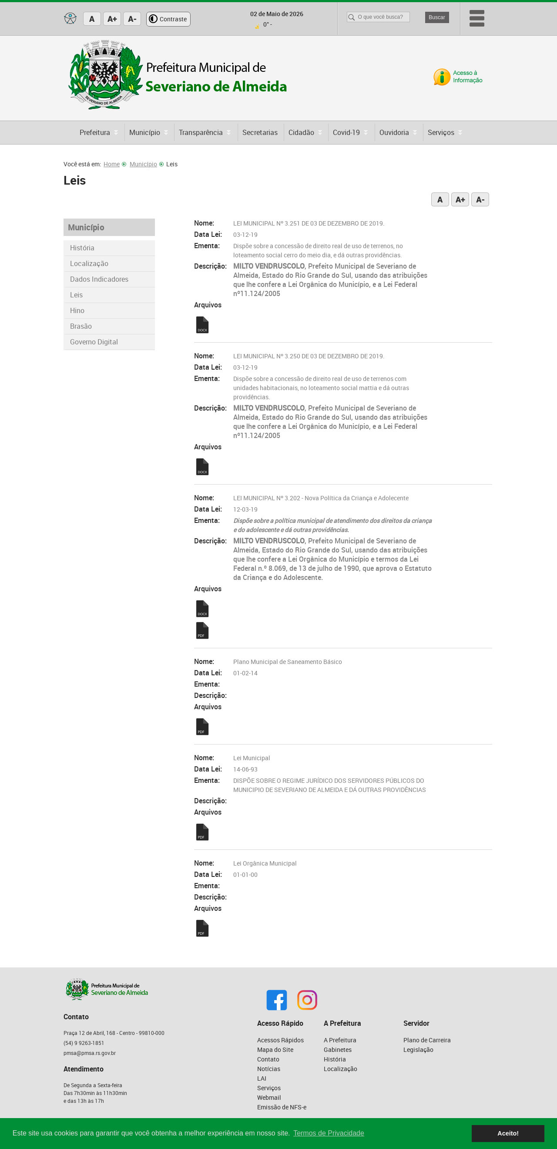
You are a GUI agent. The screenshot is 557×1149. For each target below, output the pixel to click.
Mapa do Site (275, 1049)
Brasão (81, 326)
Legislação (418, 1049)
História (82, 248)
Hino (77, 310)
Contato (268, 1059)
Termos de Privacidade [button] (328, 1133)
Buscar (437, 17)
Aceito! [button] (508, 1133)
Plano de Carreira (427, 1040)
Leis (76, 295)
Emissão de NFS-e (281, 1107)
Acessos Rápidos (280, 1040)
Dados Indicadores (99, 279)
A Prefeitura (340, 1040)
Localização (89, 263)
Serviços (269, 1088)
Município (147, 164)
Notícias (268, 1069)
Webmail (269, 1097)
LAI (261, 1078)
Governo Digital (94, 342)
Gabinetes (338, 1049)
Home (115, 164)
